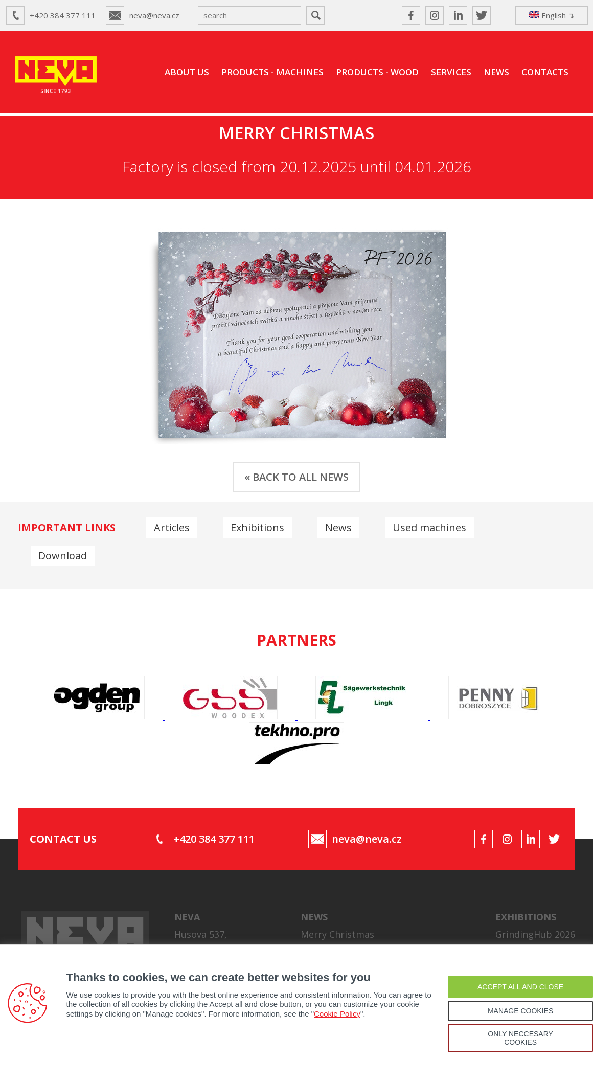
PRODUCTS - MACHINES (272, 72)
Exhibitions (257, 527)
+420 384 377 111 (63, 15)
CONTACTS (544, 72)
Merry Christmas (337, 933)
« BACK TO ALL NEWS (296, 477)
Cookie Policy (337, 1013)
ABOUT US (187, 72)
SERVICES (451, 72)
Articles (172, 527)
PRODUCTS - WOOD (377, 72)
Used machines (429, 527)
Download (62, 555)
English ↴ (552, 15)
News (338, 527)
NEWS (496, 72)
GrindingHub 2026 (535, 933)
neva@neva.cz (154, 15)
